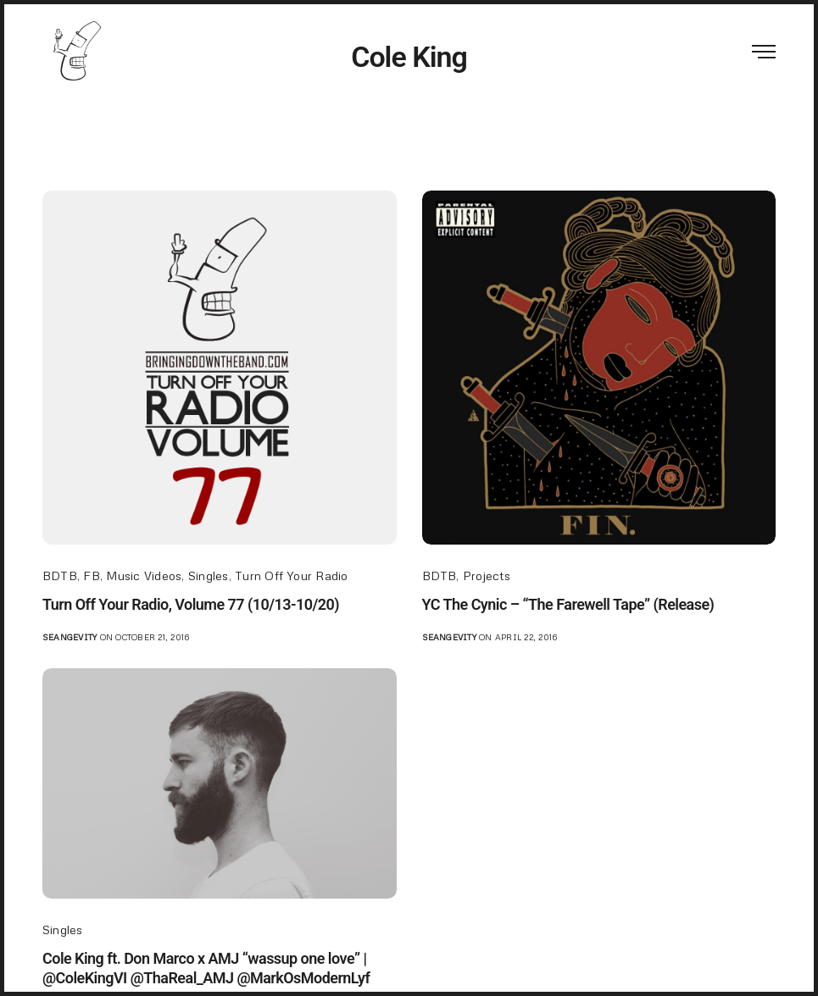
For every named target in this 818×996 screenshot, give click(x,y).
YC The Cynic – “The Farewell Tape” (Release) (568, 604)
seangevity (69, 637)
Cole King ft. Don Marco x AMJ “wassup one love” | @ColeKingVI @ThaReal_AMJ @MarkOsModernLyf (206, 968)
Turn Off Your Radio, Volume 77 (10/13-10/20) (190, 604)
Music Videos (143, 575)
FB (91, 575)
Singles (208, 575)
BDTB (59, 575)
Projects (486, 575)
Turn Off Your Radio (291, 575)
